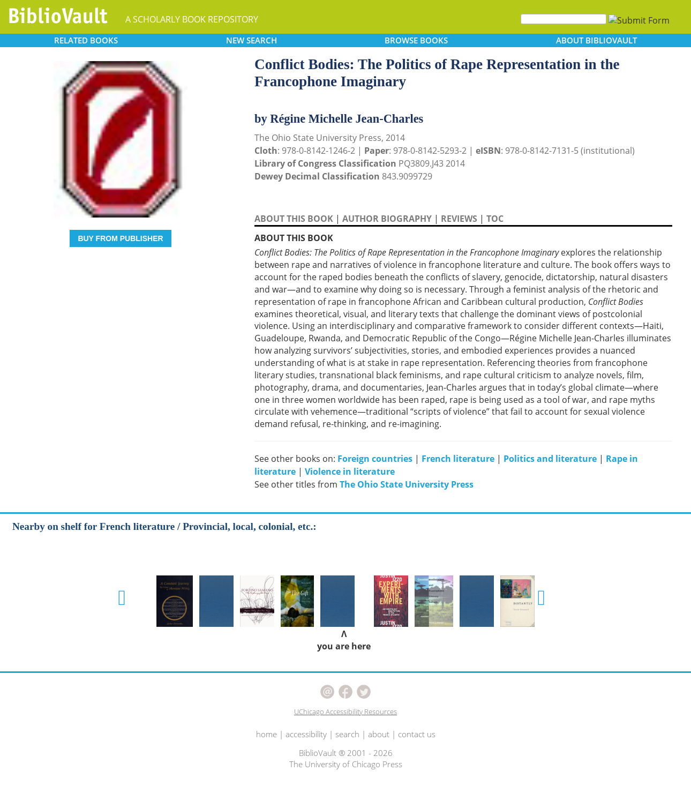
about (378, 734)
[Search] (563, 19)
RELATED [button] (86, 40)
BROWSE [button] (416, 40)
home (266, 734)
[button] (122, 598)
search (347, 734)
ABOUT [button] (596, 40)
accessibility (306, 734)
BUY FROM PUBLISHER (120, 238)
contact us (416, 734)
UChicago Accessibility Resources (345, 711)
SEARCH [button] (251, 40)
